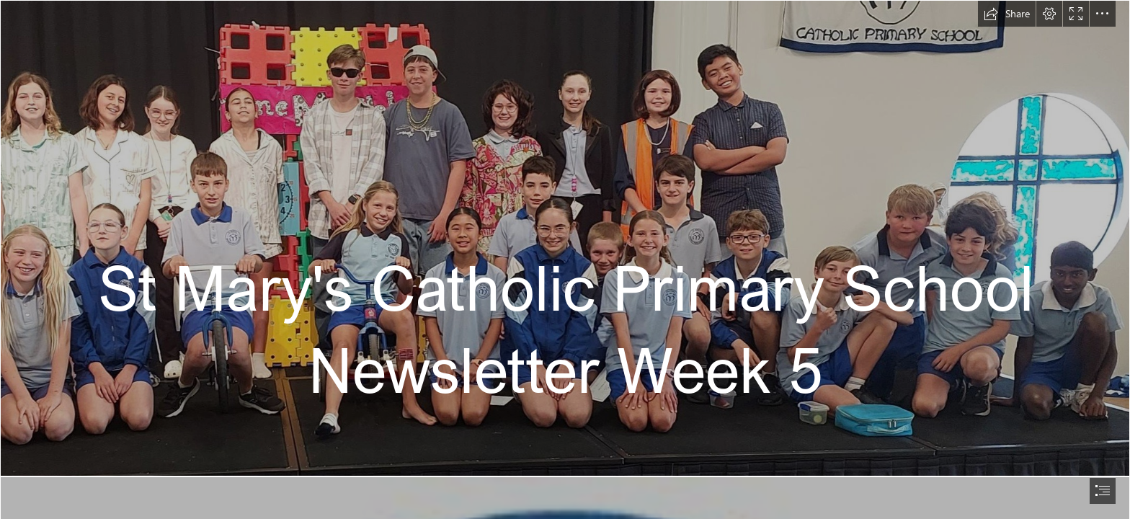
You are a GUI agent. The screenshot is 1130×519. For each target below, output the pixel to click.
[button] (1007, 14)
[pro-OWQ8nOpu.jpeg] (565, 238)
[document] (565, 259)
